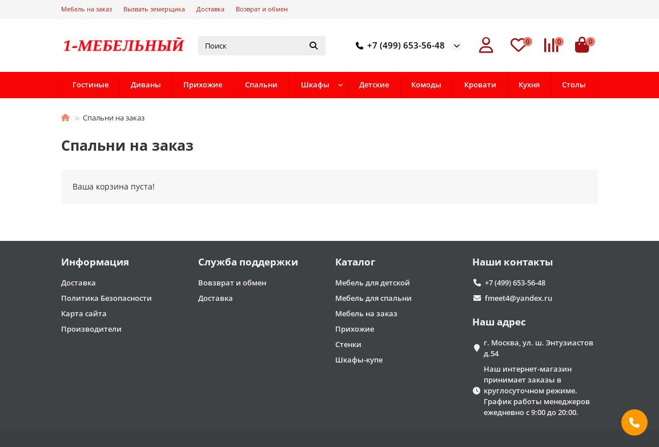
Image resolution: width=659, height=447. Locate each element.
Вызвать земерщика (154, 9)
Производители (91, 329)
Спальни (261, 84)
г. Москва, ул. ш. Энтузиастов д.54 (538, 348)
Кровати (480, 84)
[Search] (262, 45)
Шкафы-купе (359, 360)
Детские (374, 84)
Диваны (146, 84)
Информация (95, 261)
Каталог (355, 261)
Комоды (426, 84)
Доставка (210, 9)
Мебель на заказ (86, 9)
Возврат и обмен (262, 9)
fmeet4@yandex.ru (518, 298)
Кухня (529, 84)
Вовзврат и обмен (232, 282)
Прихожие (202, 84)
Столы (574, 84)
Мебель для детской (372, 282)
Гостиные (91, 84)
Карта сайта (84, 313)
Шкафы (315, 84)
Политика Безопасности (106, 298)
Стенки (348, 344)
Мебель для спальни (373, 298)
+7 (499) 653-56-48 (398, 45)
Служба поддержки (248, 261)
